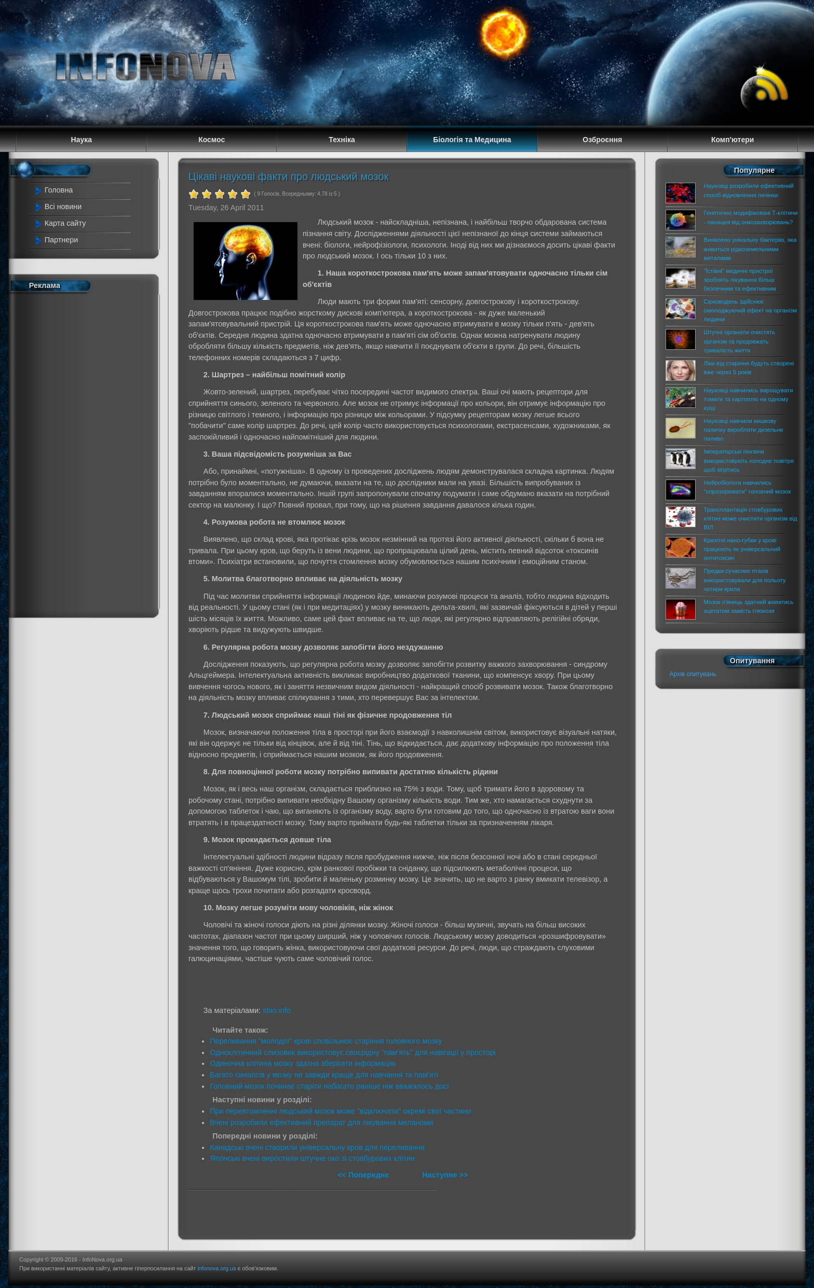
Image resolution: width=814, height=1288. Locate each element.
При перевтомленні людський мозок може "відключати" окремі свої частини (340, 1111)
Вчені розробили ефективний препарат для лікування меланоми (321, 1122)
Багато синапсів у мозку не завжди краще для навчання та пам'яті (324, 1075)
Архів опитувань (693, 674)
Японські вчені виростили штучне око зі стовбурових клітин (312, 1158)
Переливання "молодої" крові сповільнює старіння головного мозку (326, 1041)
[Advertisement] (81, 453)
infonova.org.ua (216, 1268)
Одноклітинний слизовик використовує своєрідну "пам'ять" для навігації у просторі (352, 1052)
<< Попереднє (364, 1175)
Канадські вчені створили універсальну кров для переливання (317, 1147)
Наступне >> (445, 1175)
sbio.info (277, 1010)
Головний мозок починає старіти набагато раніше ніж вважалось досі (329, 1086)
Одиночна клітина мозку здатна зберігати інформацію (303, 1063)
